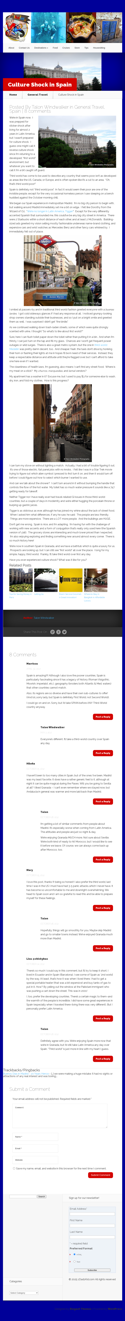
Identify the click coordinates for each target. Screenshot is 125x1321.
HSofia (30, 763)
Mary (29, 870)
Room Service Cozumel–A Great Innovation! (70, 596)
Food (55, 48)
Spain (15, 111)
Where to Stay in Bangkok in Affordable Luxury (94, 597)
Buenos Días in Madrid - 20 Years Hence (26, 1073)
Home (13, 95)
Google (52, 632)
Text (78, 1265)
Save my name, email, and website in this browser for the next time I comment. (61, 1172)
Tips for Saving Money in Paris (20, 596)
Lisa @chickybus (37, 959)
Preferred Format (81, 1252)
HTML (79, 1258)
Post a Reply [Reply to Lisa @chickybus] (103, 1018)
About (11, 48)
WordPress (115, 1312)
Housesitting (99, 48)
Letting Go (39, 594)
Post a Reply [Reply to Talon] (103, 859)
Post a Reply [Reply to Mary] (103, 908)
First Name (76, 1224)
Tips (86, 48)
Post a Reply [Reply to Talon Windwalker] (103, 753)
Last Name (76, 1235)
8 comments (37, 111)
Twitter (64, 632)
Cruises (66, 48)
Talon (44, 812)
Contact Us (24, 48)
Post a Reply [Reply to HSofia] (103, 801)
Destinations (40, 48)
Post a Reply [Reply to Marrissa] (103, 717)
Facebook (58, 632)
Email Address (78, 1212)
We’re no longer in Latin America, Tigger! (50, 211)
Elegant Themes (80, 1312)
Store (77, 48)
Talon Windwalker (50, 107)
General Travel (38, 95)
